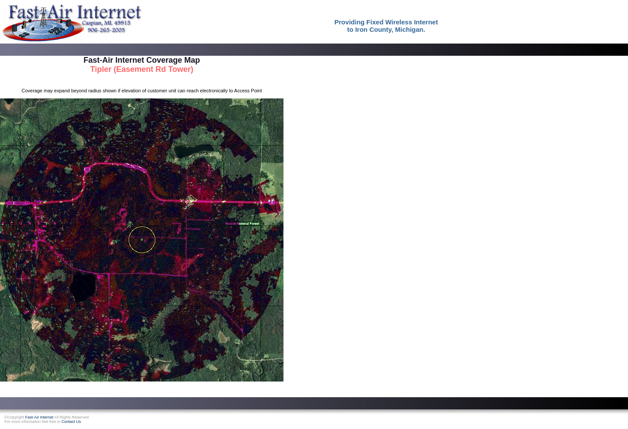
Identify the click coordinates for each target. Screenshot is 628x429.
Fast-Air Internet (39, 417)
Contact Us (71, 421)
